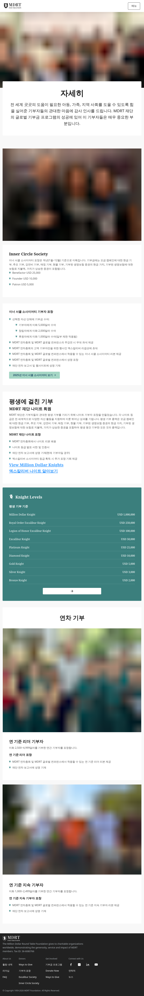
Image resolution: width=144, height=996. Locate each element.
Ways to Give (25, 964)
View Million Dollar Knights (36, 464)
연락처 (72, 970)
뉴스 (71, 976)
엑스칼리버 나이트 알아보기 (33, 471)
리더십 (6, 970)
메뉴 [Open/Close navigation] (134, 6)
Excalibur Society (28, 977)
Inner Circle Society (29, 983)
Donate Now (52, 970)
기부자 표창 (25, 970)
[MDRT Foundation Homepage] (12, 6)
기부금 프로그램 (54, 964)
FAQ (5, 977)
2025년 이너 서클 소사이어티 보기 (34, 375)
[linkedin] (88, 964)
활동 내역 (7, 964)
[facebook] (71, 964)
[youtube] (96, 964)
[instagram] (79, 964)
